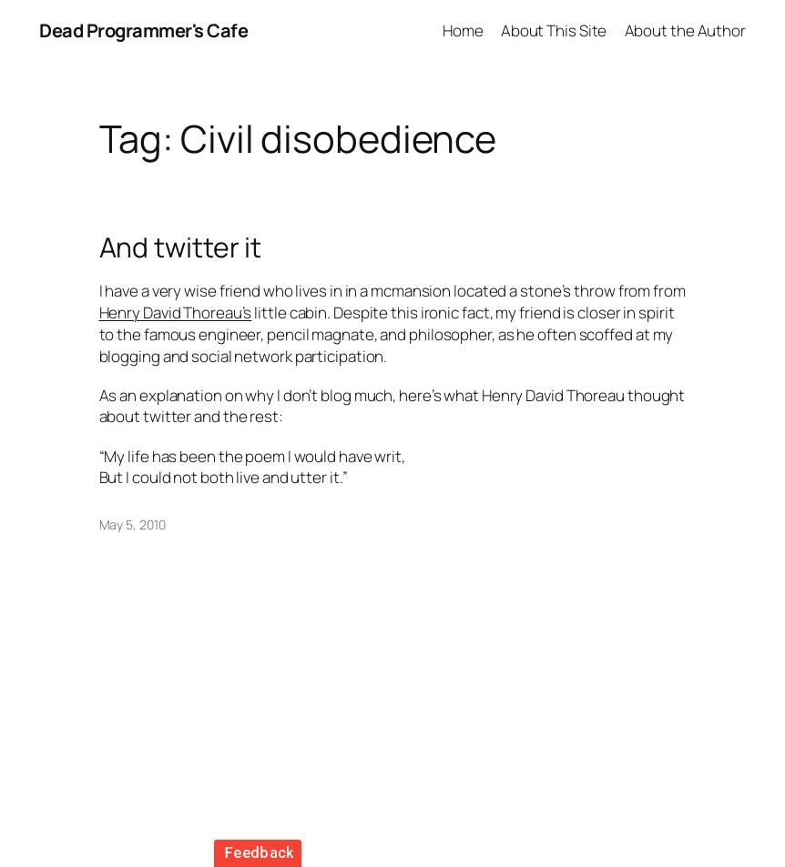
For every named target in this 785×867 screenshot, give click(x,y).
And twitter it (180, 247)
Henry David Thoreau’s (175, 312)
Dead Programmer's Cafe (143, 30)
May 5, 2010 (132, 524)
